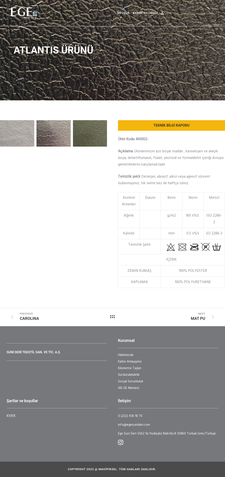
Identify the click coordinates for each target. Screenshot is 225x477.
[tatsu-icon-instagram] (120, 442)
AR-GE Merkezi (128, 388)
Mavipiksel (107, 469)
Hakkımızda (125, 355)
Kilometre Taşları (129, 368)
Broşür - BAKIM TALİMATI (140, 13)
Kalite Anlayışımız (130, 361)
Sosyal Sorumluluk (130, 381)
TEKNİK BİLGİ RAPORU (171, 125)
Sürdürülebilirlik (129, 375)
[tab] (171, 125)
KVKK (11, 416)
